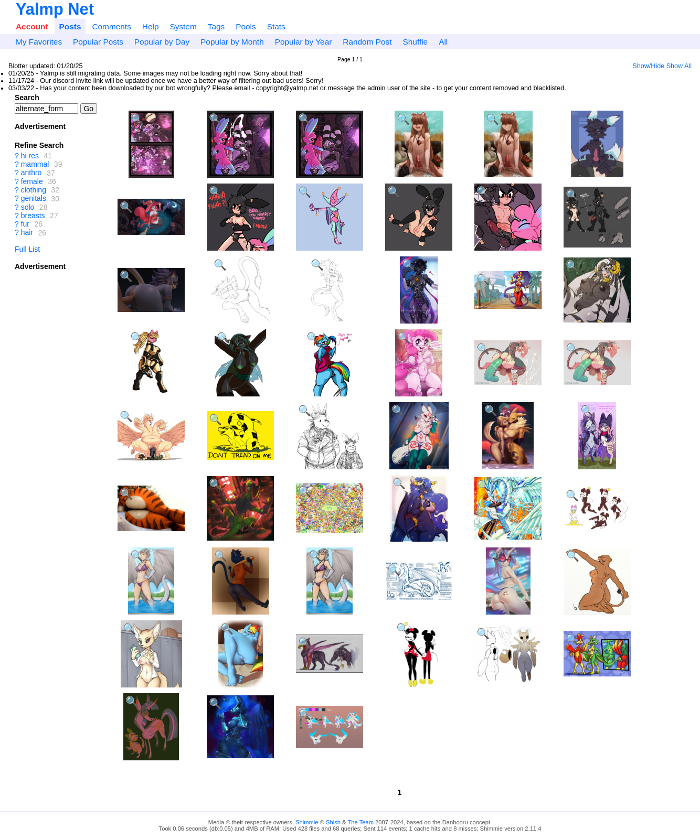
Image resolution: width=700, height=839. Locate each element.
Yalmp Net (55, 9)
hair (27, 233)
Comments (111, 26)
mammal (35, 164)
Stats (276, 26)
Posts (70, 26)
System (182, 26)
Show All (679, 66)
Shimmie (307, 822)
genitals (33, 199)
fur (25, 224)
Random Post (367, 41)
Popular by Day (161, 41)
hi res (30, 156)
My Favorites (39, 41)
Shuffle (415, 41)
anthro (31, 173)
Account (32, 26)
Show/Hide (648, 66)
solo (28, 207)
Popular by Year (303, 41)
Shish (333, 822)
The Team (360, 822)
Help (150, 26)
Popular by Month (232, 41)
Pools (246, 26)
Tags (216, 26)
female (32, 181)
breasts (33, 215)
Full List (27, 249)
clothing (33, 190)
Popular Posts (98, 41)
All (443, 41)
